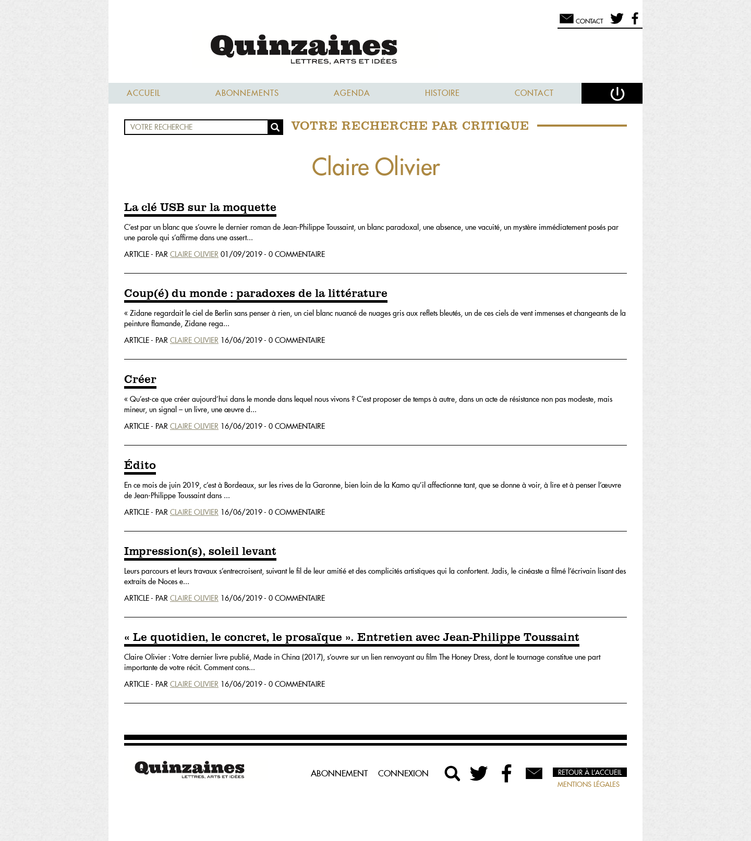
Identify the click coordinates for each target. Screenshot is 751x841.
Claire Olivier (194, 254)
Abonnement (339, 773)
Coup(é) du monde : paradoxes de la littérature (255, 294)
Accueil (144, 93)
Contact (534, 93)
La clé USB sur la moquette (200, 208)
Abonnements (247, 93)
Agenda (352, 93)
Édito (140, 466)
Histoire (442, 93)
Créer (140, 380)
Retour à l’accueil (590, 772)
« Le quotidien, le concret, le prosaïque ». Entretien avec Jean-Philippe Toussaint (351, 638)
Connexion (403, 773)
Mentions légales (589, 784)
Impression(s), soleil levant (200, 552)
